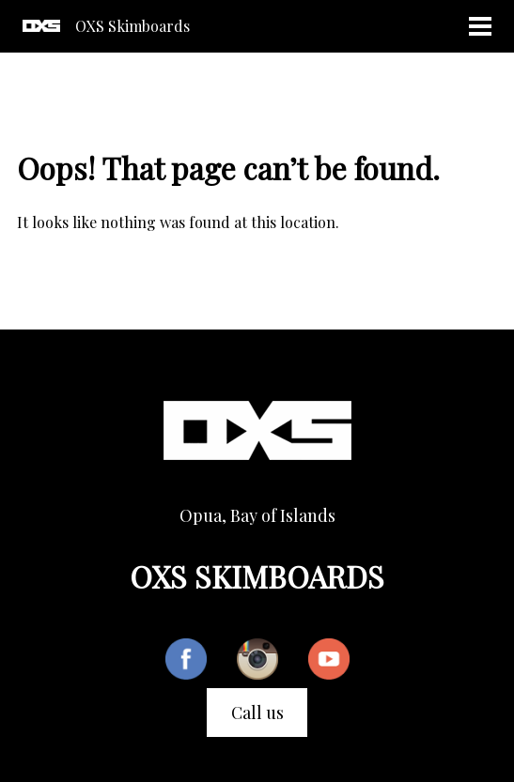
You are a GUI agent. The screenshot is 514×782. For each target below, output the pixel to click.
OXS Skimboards (132, 26)
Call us (257, 712)
